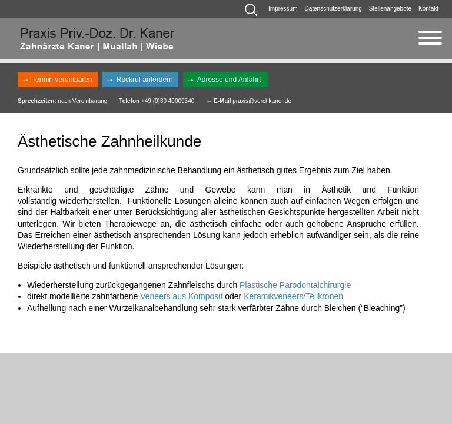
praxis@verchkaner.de (261, 101)
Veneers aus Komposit (182, 296)
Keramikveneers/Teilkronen (293, 296)
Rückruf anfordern (145, 79)
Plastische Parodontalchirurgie (295, 285)
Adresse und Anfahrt (229, 79)
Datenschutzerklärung (333, 8)
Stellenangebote (390, 8)
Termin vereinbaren (62, 79)
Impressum (282, 8)
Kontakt (428, 8)
